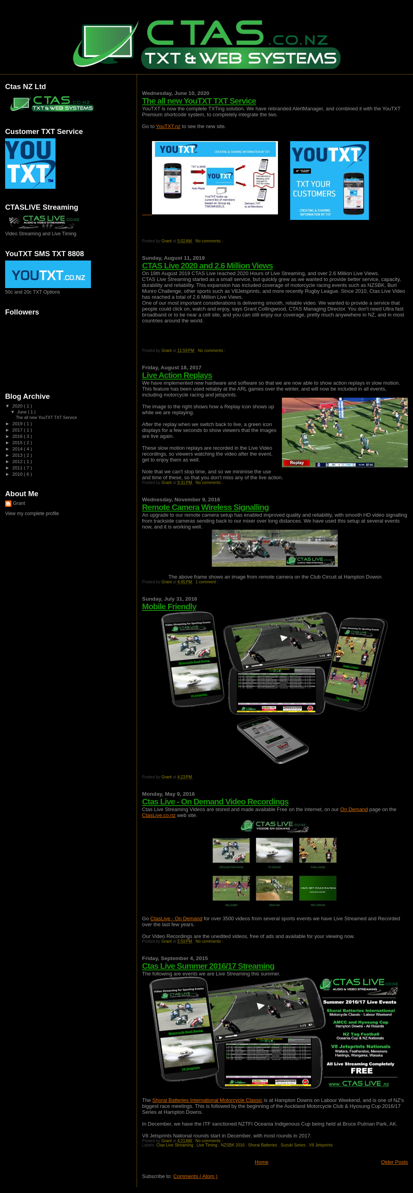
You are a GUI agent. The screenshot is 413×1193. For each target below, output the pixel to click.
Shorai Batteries (263, 1145)
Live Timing (207, 1145)
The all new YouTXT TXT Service (199, 100)
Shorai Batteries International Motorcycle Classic (207, 1100)
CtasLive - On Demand (176, 918)
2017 (18, 429)
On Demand (354, 809)
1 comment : (207, 582)
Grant (19, 503)
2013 (18, 455)
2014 (18, 448)
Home (262, 1162)
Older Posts (394, 1162)
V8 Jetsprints (321, 1145)
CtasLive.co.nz (159, 815)
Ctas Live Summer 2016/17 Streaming (208, 965)
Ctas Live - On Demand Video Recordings (215, 801)
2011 (18, 467)
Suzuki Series (294, 1145)
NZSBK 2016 (233, 1145)
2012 (18, 461)
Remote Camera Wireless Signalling (205, 507)
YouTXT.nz (168, 126)
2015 (18, 442)
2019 (18, 423)
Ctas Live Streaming (175, 1145)
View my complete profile (32, 513)
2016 (18, 436)
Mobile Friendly (169, 606)
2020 (18, 405)
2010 (18, 473)
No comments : (209, 241)
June (22, 411)
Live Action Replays (177, 375)
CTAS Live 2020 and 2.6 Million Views (207, 265)
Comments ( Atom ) (195, 1176)
